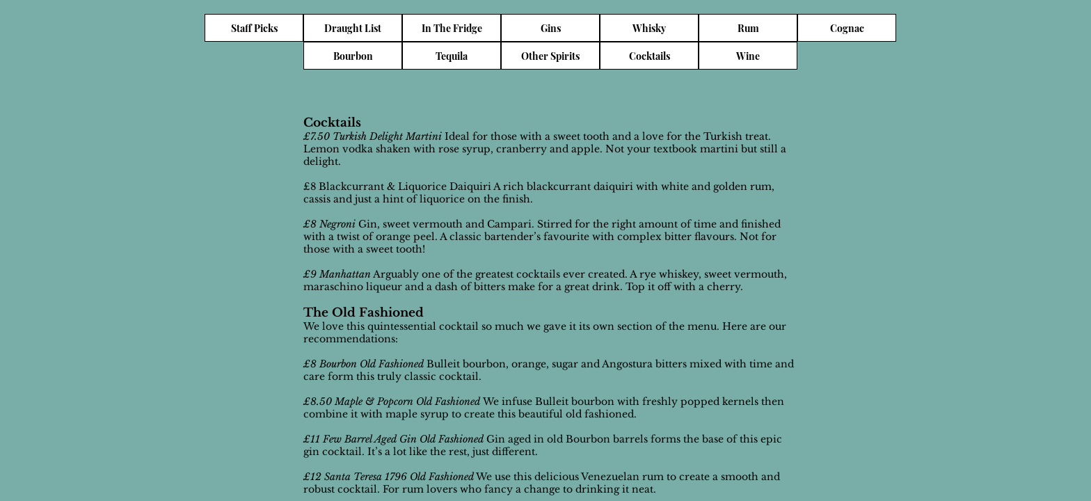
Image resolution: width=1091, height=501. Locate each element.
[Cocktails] (649, 56)
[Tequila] (451, 56)
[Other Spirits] (550, 56)
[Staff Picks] (254, 28)
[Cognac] (846, 28)
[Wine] (748, 56)
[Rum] (748, 28)
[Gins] (550, 28)
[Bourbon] (352, 56)
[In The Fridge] (451, 28)
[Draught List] (352, 28)
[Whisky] (649, 28)
